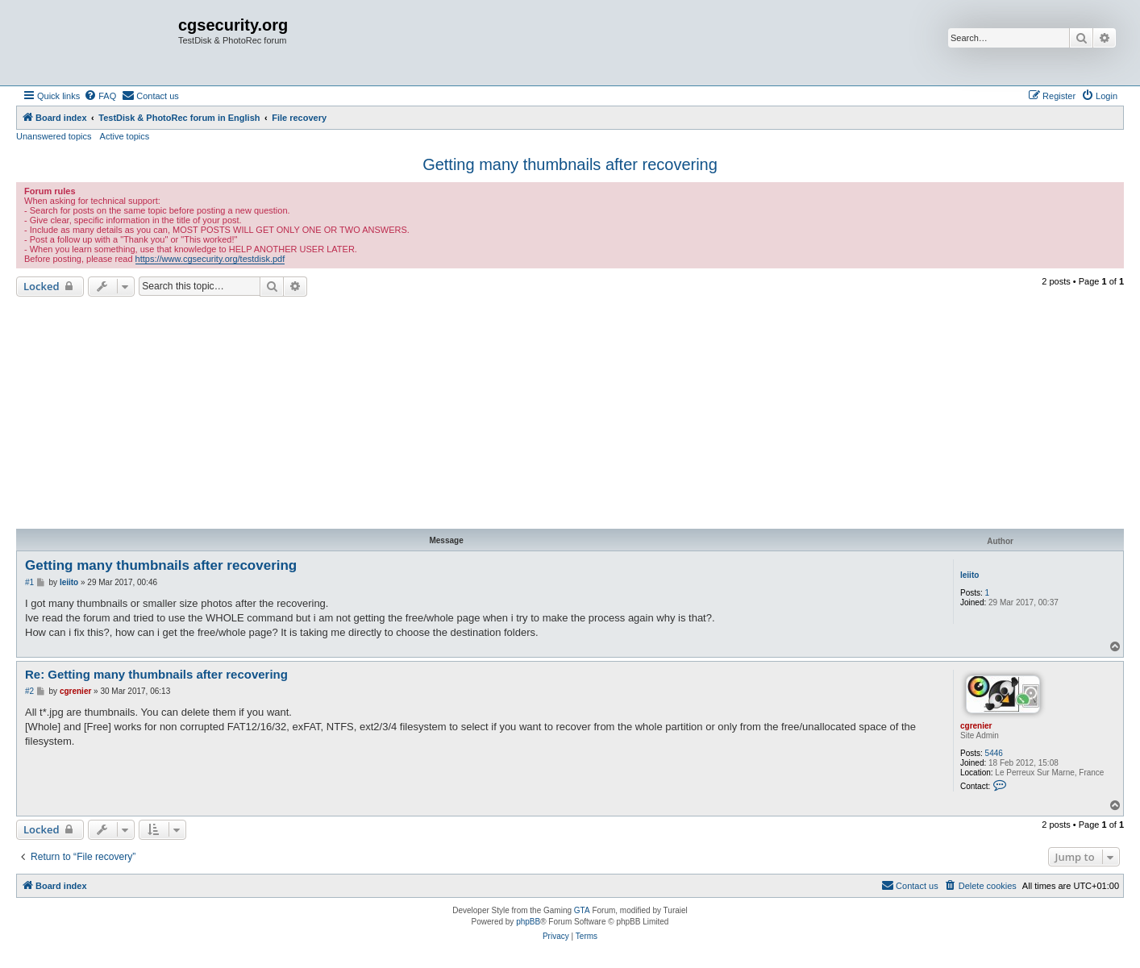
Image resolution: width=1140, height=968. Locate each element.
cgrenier (976, 725)
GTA (582, 910)
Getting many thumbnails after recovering (570, 164)
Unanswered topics (54, 136)
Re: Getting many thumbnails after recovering (156, 674)
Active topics (125, 136)
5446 (994, 753)
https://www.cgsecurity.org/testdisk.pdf (210, 259)
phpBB (528, 921)
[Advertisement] (570, 413)
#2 (29, 691)
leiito (969, 575)
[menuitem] (100, 96)
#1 (29, 582)
